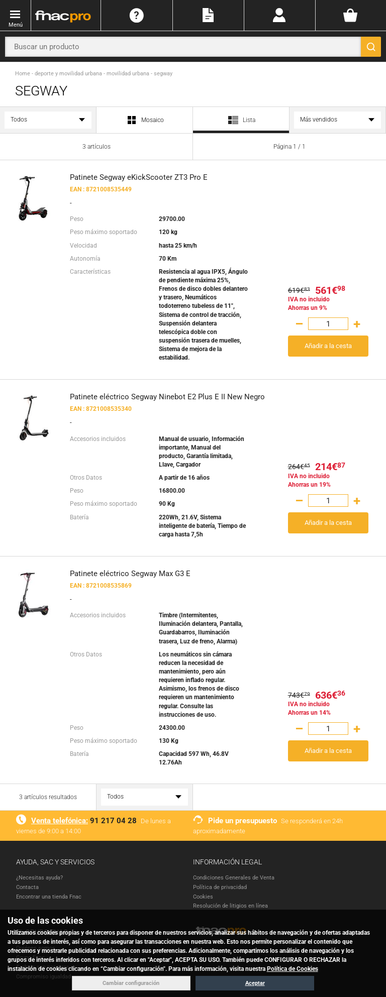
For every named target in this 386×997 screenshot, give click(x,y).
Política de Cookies (292, 968)
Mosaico (145, 120)
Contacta (27, 887)
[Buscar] (371, 47)
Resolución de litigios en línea (230, 906)
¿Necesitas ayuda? (39, 877)
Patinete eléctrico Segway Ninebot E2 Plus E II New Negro (167, 396)
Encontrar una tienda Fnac (48, 897)
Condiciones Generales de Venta (233, 877)
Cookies (203, 897)
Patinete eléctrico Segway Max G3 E (130, 573)
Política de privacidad (220, 887)
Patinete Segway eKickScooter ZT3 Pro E (139, 177)
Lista (241, 123)
